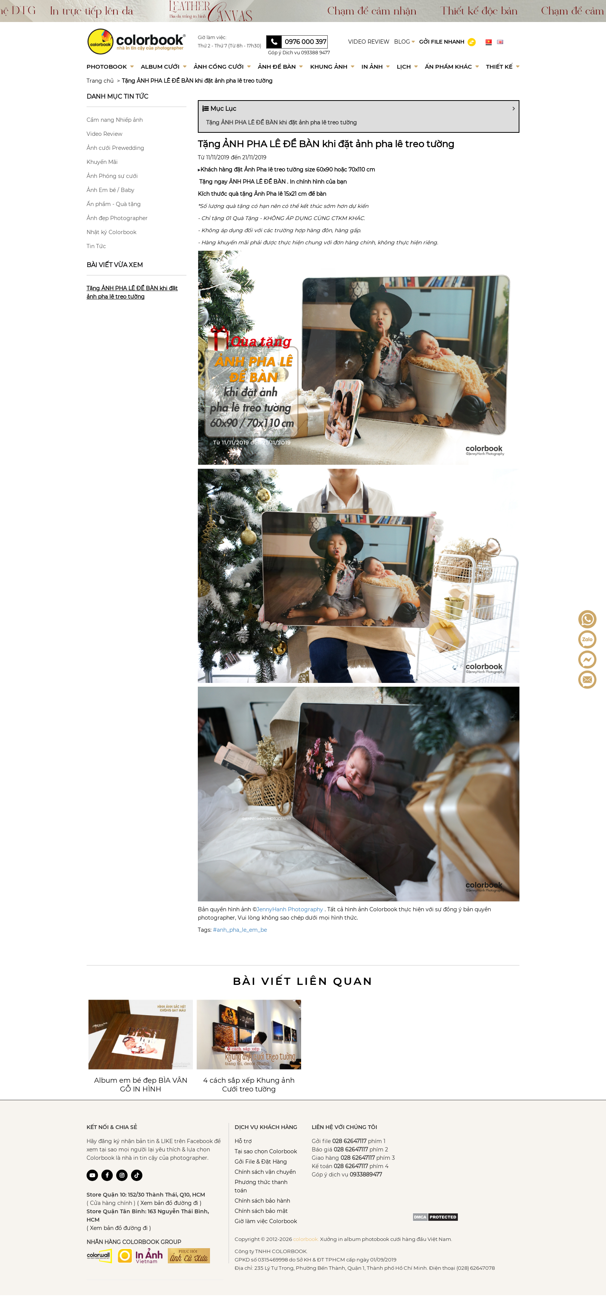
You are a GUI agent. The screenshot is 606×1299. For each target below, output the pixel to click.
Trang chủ (100, 80)
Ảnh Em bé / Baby (110, 190)
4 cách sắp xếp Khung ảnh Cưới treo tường (249, 1084)
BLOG (404, 41)
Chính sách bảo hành (262, 1200)
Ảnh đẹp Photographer (117, 218)
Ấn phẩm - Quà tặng (114, 204)
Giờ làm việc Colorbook (266, 1221)
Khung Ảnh (332, 66)
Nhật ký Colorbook (111, 232)
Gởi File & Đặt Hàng (261, 1161)
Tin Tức (96, 246)
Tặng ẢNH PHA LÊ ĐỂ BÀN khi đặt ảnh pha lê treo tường (197, 80)
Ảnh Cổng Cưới (222, 66)
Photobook (110, 66)
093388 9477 (315, 52)
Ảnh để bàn (280, 66)
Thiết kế (502, 66)
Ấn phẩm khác (452, 66)
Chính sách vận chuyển (265, 1171)
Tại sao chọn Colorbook (266, 1151)
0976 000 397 (305, 42)
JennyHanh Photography (290, 909)
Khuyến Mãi (102, 162)
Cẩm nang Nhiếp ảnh (115, 119)
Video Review (104, 134)
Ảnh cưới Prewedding (115, 148)
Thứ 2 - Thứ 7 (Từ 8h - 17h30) (229, 46)
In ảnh (375, 66)
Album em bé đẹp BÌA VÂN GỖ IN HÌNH (141, 1084)
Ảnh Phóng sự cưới (112, 176)
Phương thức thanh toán (261, 1186)
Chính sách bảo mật (261, 1211)
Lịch (407, 66)
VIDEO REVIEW (369, 41)
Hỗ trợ (243, 1141)
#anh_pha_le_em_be (240, 929)
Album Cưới (163, 66)
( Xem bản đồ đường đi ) (169, 1203)
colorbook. (306, 1239)
